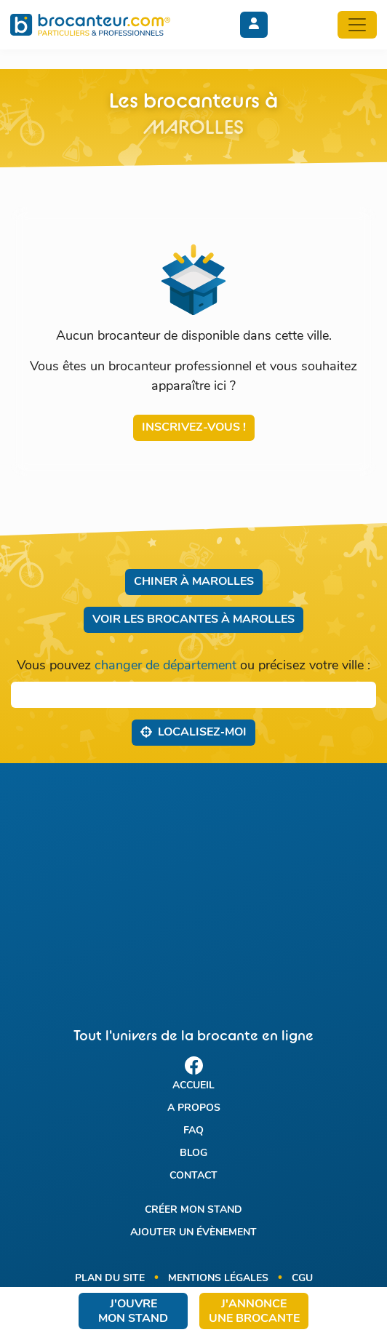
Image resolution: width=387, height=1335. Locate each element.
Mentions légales (218, 1278)
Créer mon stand (193, 1210)
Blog (193, 1153)
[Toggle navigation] (357, 25)
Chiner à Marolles (194, 582)
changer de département (165, 666)
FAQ (193, 1130)
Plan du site (110, 1278)
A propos (193, 1108)
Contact (193, 1176)
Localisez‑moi (193, 731)
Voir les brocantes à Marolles (193, 620)
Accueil (193, 1085)
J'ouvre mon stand (133, 1312)
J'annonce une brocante (254, 1312)
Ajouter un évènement (193, 1232)
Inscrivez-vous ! (194, 428)
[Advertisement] (193, 882)
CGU (302, 1278)
